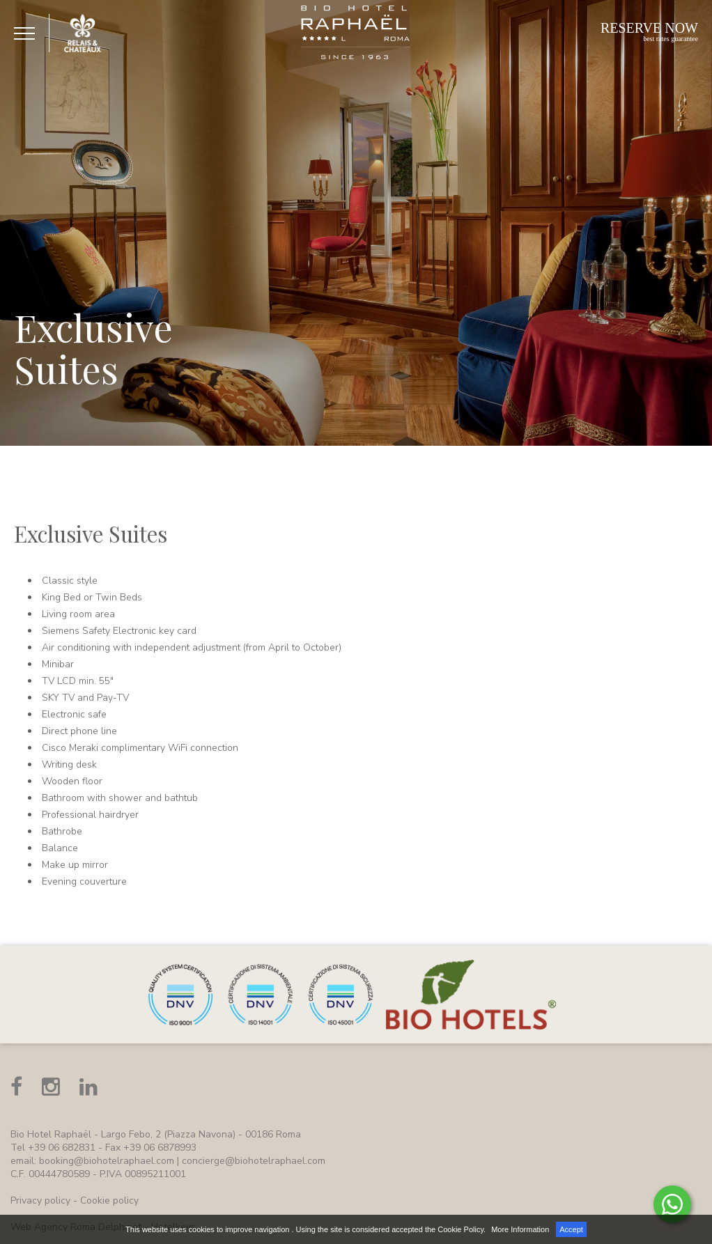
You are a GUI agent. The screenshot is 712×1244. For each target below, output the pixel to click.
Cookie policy (109, 1200)
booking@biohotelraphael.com (106, 1160)
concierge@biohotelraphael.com (253, 1160)
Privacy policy (40, 1200)
